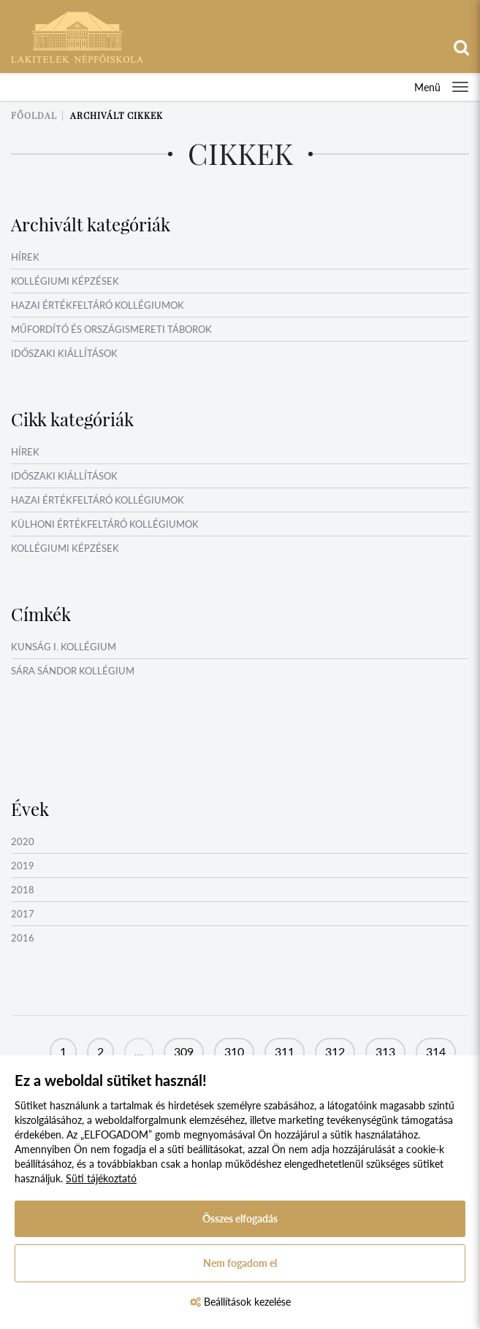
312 (335, 1051)
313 (385, 1051)
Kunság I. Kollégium (63, 646)
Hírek (25, 257)
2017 (22, 914)
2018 (22, 889)
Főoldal (34, 115)
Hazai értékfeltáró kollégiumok (97, 305)
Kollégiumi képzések (65, 281)
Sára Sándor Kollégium (72, 671)
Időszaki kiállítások (64, 353)
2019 (22, 865)
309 (184, 1051)
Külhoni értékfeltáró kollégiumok (105, 524)
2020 (22, 841)
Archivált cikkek (116, 115)
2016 (22, 938)
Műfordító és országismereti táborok (111, 329)
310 (234, 1051)
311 (284, 1051)
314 (436, 1051)
